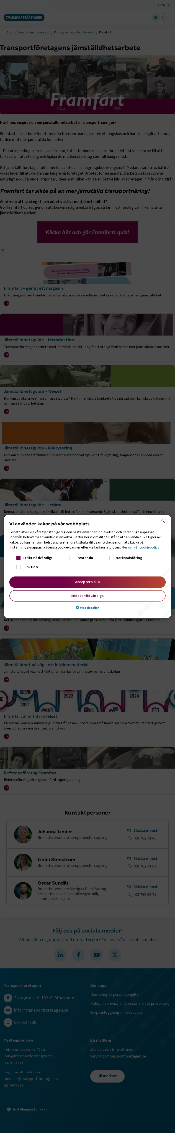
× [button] (163, 521)
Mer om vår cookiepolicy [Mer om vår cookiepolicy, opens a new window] (140, 547)
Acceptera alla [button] (87, 581)
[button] (87, 607)
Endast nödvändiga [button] (87, 595)
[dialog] (87, 566)
